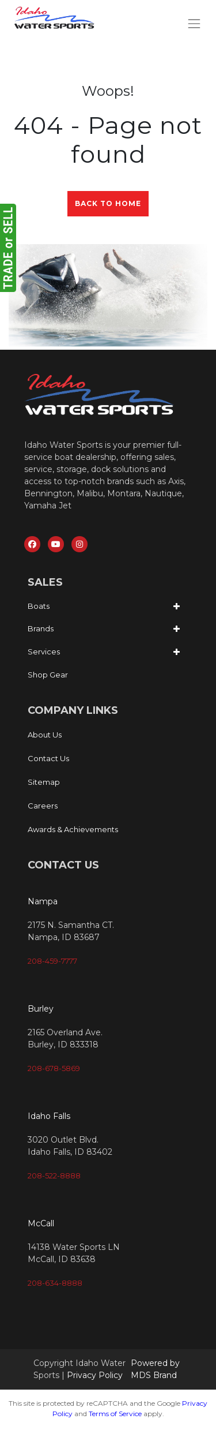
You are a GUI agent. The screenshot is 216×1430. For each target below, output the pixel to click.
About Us (45, 734)
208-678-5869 (54, 1068)
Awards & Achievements (73, 829)
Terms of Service (115, 1413)
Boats (39, 606)
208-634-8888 (55, 1282)
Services (44, 651)
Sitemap (44, 782)
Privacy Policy (95, 1375)
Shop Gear (48, 674)
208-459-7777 (52, 960)
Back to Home (108, 203)
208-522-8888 (54, 1175)
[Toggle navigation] (194, 23)
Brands (41, 628)
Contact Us (48, 758)
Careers (43, 805)
